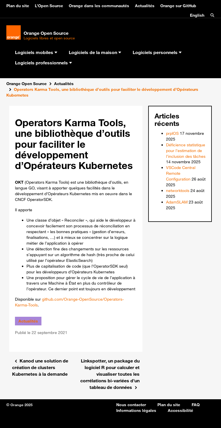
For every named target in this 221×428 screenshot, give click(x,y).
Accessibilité (180, 410)
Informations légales (136, 410)
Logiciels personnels (157, 52)
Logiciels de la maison (95, 52)
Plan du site (17, 6)
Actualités (145, 6)
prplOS (172, 133)
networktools (177, 190)
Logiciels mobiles (36, 52)
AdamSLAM (177, 202)
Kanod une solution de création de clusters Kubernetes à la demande (40, 367)
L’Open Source (49, 6)
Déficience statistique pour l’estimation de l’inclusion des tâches (185, 150)
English (197, 15)
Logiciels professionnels (43, 63)
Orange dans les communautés (99, 6)
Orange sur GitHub (178, 6)
